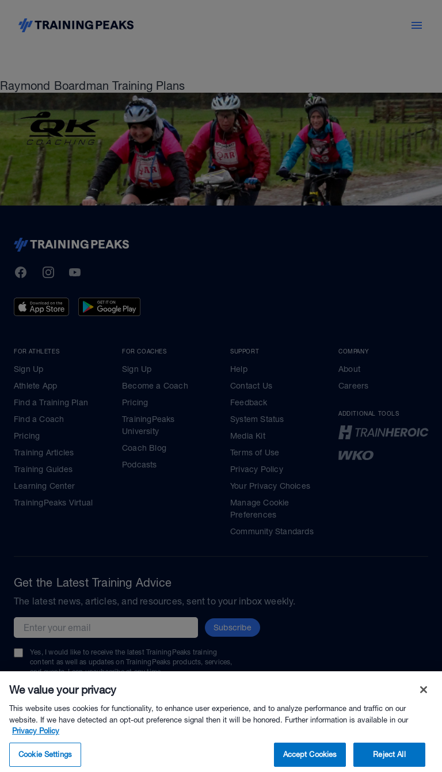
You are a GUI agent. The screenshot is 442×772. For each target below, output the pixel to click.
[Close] (423, 702)
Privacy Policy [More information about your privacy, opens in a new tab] (35, 743)
